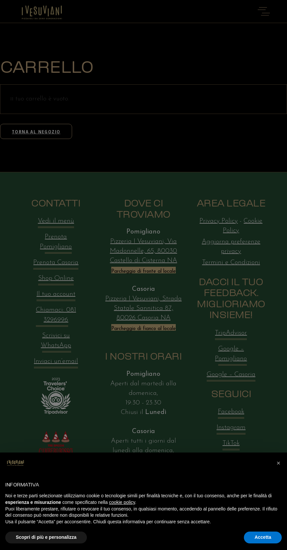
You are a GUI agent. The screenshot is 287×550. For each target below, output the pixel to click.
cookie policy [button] (122, 502)
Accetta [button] (262, 537)
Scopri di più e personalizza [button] (46, 537)
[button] (278, 463)
